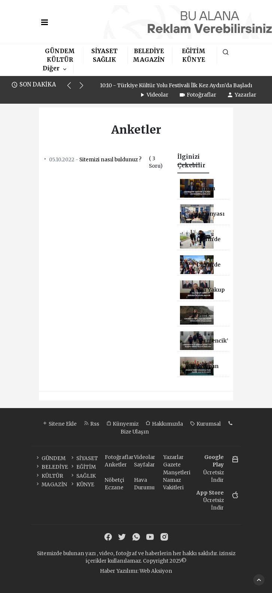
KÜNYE (193, 59)
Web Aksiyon (156, 571)
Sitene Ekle (59, 424)
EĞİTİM (193, 51)
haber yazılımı (69, 579)
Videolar (153, 94)
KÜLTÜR (60, 59)
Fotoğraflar (197, 94)
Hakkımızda (164, 424)
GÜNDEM (60, 51)
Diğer (51, 68)
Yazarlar (241, 94)
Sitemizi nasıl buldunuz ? (92, 159)
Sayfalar (144, 465)
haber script (205, 579)
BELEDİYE (149, 51)
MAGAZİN (149, 59)
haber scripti (137, 579)
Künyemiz (122, 424)
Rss (91, 424)
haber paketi (104, 579)
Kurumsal (205, 424)
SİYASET (104, 51)
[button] (72, 88)
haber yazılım (172, 579)
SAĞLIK (104, 59)
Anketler (116, 465)
